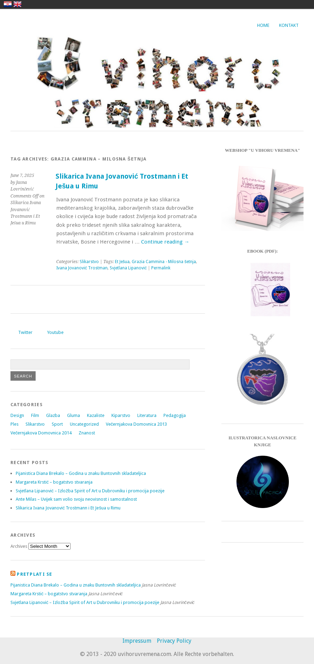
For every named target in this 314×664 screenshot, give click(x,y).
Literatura (146, 415)
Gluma (73, 415)
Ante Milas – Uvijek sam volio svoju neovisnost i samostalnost (76, 499)
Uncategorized (84, 424)
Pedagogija (174, 415)
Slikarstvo (89, 261)
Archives (18, 546)
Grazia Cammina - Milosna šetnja (164, 261)
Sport (57, 424)
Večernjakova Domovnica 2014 (41, 432)
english (17, 4)
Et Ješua (122, 261)
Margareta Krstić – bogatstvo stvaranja (54, 482)
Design (17, 415)
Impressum (137, 640)
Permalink (160, 268)
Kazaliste (95, 415)
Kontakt (289, 25)
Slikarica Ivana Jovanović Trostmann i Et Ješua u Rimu (68, 507)
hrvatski (7, 4)
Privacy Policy (174, 640)
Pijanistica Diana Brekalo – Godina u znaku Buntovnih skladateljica (81, 473)
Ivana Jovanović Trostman (82, 268)
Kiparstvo (120, 415)
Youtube (55, 332)
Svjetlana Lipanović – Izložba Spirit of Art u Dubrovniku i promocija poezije (90, 490)
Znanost (87, 432)
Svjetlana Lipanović (128, 268)
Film (35, 415)
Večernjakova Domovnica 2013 (136, 424)
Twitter (25, 332)
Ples (14, 424)
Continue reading (165, 242)
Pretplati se (34, 574)
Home (263, 25)
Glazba (53, 415)
